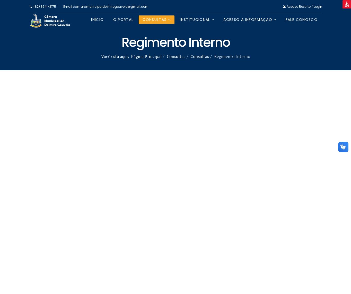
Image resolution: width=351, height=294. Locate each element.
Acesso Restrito (297, 6)
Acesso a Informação (247, 19)
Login (318, 6)
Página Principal (146, 56)
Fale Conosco (302, 19)
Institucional (195, 19)
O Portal (123, 19)
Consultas (154, 19)
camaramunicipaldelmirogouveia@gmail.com (110, 6)
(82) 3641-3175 (44, 6)
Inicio (97, 19)
